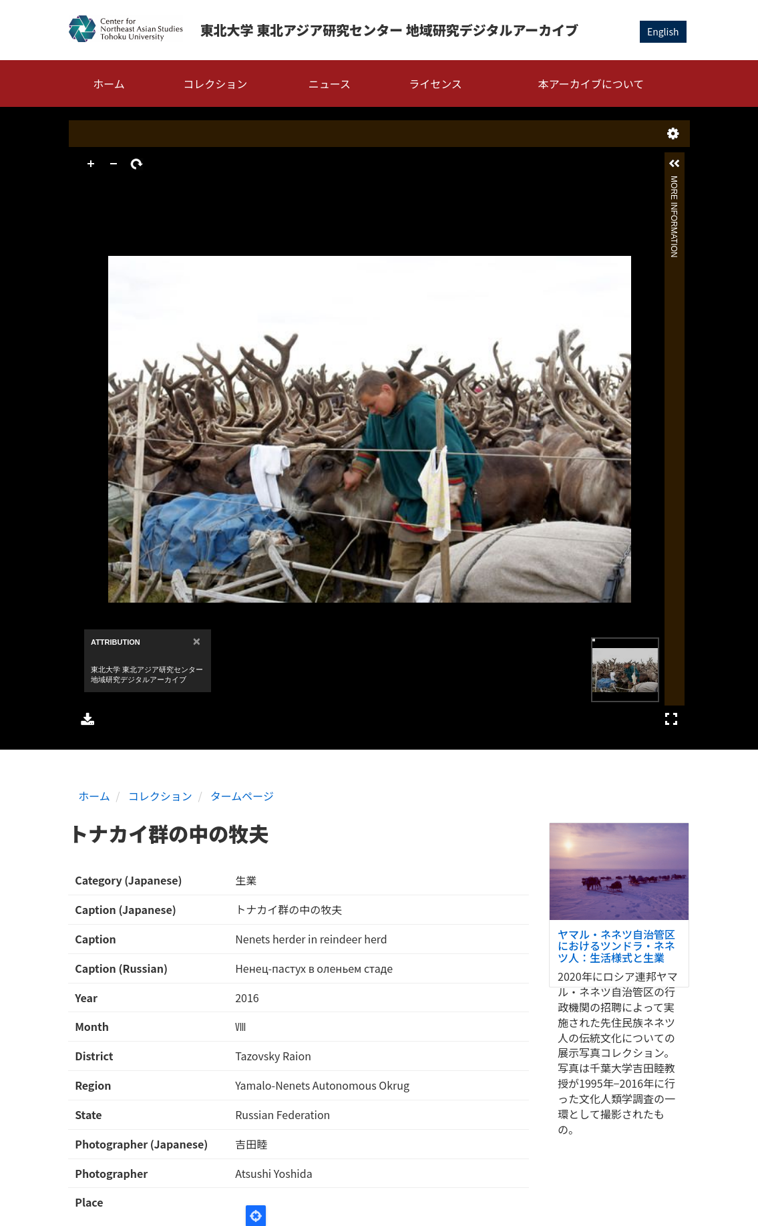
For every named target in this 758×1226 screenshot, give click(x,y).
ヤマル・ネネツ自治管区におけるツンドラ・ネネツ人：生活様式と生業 (616, 945)
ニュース (330, 83)
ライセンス (435, 83)
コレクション (215, 83)
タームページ (242, 796)
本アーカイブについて (591, 83)
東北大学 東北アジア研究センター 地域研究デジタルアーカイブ (389, 29)
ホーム (109, 83)
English (663, 31)
